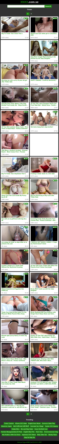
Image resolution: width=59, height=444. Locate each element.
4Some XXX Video (21, 423)
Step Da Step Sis (29, 437)
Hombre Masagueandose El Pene (11, 432)
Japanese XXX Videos (29, 434)
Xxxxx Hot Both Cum (41, 429)
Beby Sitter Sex (42, 434)
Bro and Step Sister (27, 429)
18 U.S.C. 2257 (37, 442)
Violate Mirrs (15, 429)
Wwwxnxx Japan (6, 426)
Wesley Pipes (52, 434)
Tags (24, 442)
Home (19, 442)
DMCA (29, 442)
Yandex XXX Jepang (51, 426)
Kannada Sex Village (36, 426)
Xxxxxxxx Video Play (48, 423)
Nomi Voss (39, 432)
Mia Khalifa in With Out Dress (11, 434)
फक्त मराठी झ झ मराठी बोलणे (21, 426)
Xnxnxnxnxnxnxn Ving (51, 432)
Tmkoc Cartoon (9, 423)
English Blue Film (29, 432)
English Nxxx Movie (34, 423)
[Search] (26, 6)
